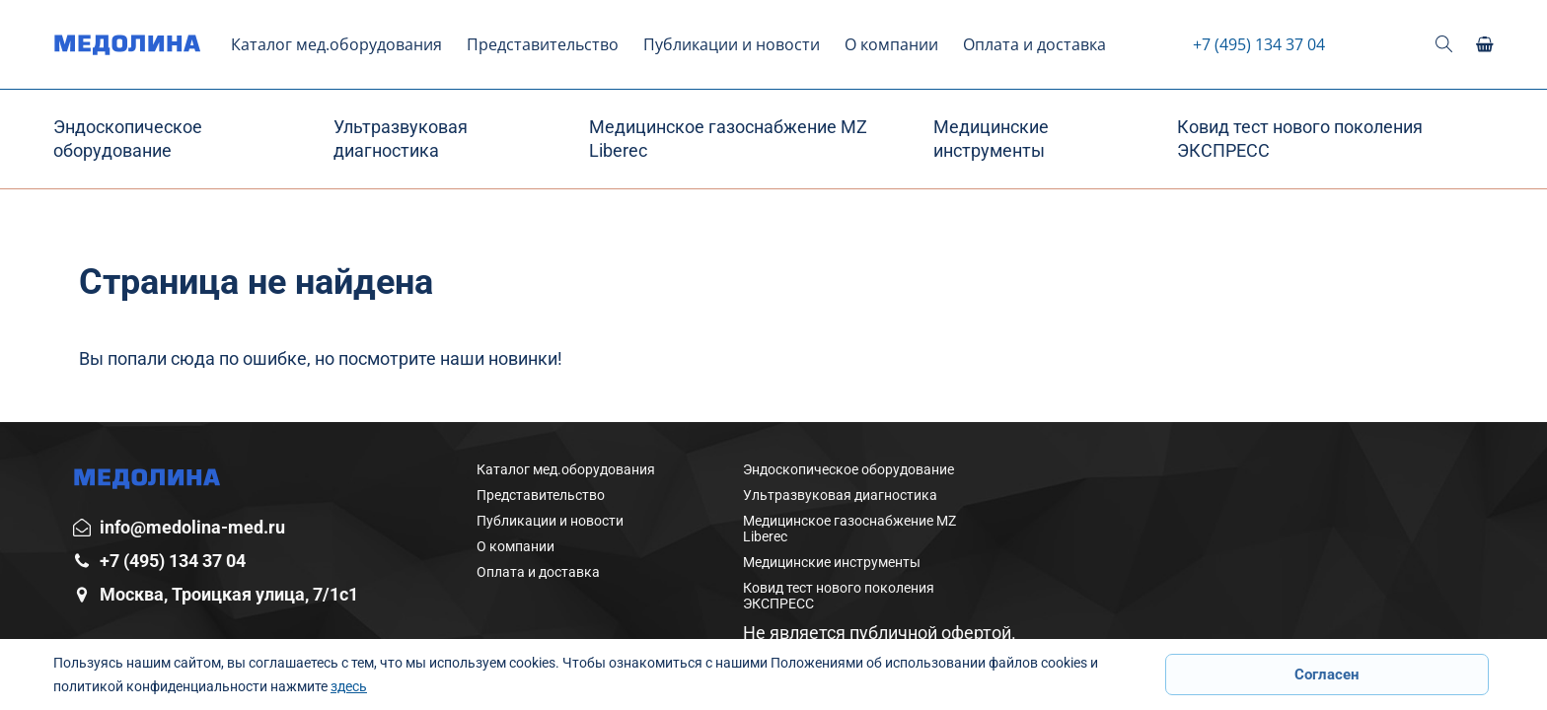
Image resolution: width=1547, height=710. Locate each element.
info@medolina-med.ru (192, 527)
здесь (349, 686)
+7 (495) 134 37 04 (1259, 44)
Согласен (1326, 674)
